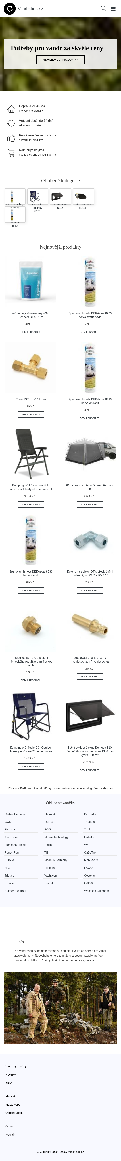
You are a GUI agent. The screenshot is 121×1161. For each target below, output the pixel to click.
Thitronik (49, 814)
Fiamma (10, 829)
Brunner (10, 883)
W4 (86, 844)
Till (46, 852)
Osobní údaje (14, 1112)
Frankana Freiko (15, 844)
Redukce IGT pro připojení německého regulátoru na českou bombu (30, 661)
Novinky (10, 1074)
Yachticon (50, 875)
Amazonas (11, 837)
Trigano (9, 875)
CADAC (89, 883)
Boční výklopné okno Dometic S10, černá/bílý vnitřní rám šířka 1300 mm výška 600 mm (90, 751)
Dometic (49, 883)
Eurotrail (10, 860)
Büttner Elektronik (16, 890)
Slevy (8, 1082)
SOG (47, 829)
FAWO (88, 867)
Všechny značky (15, 1066)
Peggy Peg (12, 852)
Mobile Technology (56, 837)
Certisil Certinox (15, 814)
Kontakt (10, 1134)
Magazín (10, 1096)
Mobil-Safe (91, 860)
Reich (48, 844)
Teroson (49, 867)
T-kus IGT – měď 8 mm (31, 399)
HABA (8, 867)
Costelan (90, 875)
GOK (8, 821)
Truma (48, 821)
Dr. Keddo (90, 814)
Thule (87, 829)
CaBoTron (90, 852)
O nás (9, 1126)
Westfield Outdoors (96, 890)
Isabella (89, 837)
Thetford (89, 821)
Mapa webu (12, 1104)
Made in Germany (55, 860)
